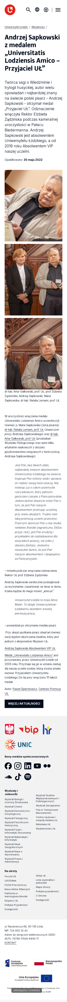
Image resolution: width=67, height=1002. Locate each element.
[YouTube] (38, 766)
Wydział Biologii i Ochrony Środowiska (16, 801)
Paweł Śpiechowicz (25, 689)
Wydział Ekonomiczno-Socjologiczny (18, 812)
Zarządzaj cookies (26, 990)
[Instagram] (19, 766)
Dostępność (11, 909)
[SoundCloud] (9, 776)
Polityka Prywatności (16, 904)
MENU (58, 10)
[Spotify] (29, 776)
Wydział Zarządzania (48, 805)
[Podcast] (38, 776)
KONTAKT (10, 942)
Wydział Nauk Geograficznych (14, 846)
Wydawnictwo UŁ (46, 828)
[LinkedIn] (29, 766)
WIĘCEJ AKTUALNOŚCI (24, 703)
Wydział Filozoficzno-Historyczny (17, 824)
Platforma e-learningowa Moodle (16, 895)
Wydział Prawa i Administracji (14, 860)
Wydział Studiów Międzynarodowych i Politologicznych (47, 798)
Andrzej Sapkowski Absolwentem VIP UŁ (30, 648)
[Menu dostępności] (46, 10)
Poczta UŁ (10, 876)
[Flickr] (48, 766)
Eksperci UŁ (11, 900)
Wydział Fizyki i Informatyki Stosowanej (18, 831)
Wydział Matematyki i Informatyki (16, 838)
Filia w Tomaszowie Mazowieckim (47, 811)
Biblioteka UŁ (43, 824)
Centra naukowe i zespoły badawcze (46, 819)
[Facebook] (9, 766)
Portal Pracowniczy (15, 884)
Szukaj (28, 10)
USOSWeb (10, 880)
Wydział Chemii (13, 806)
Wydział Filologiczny (16, 818)
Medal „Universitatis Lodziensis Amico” (29, 655)
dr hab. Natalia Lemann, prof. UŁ (24, 429)
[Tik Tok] (19, 776)
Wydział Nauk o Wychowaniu (13, 853)
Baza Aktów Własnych (17, 889)
